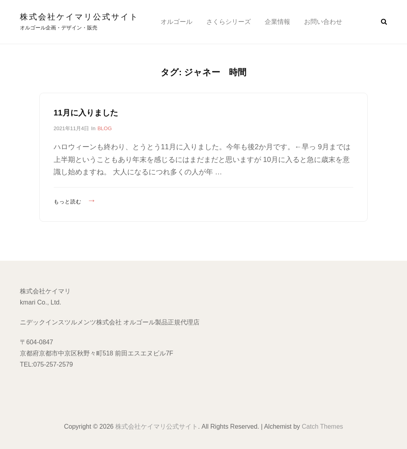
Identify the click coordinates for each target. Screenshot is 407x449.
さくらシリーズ (228, 21)
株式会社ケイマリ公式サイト (79, 16)
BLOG (104, 128)
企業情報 (277, 21)
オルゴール (176, 21)
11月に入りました (86, 112)
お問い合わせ (323, 21)
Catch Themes (322, 426)
